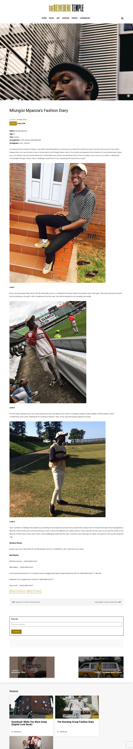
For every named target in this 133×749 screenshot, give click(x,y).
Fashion (13, 123)
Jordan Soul (21, 119)
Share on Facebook (17, 592)
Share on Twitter (34, 592)
